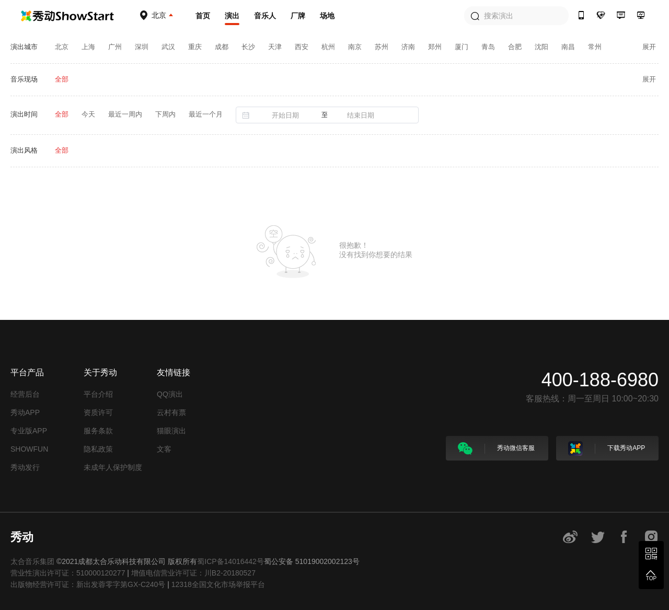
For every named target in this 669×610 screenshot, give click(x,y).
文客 (164, 449)
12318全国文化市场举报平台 (218, 584)
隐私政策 (98, 449)
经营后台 (25, 394)
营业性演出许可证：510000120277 (67, 573)
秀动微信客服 (496, 448)
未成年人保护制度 (113, 467)
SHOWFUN (29, 449)
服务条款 (98, 431)
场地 (327, 15)
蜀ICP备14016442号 (230, 561)
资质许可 (98, 412)
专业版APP (28, 431)
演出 (232, 15)
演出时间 (24, 114)
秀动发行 (25, 467)
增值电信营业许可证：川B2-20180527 (193, 573)
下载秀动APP (606, 448)
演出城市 (24, 47)
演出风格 (24, 150)
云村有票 (171, 412)
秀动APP (25, 412)
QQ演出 (170, 394)
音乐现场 (24, 79)
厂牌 (298, 15)
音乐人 (265, 15)
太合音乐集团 (32, 561)
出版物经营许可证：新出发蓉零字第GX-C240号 (87, 584)
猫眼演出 (171, 431)
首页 (202, 15)
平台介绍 (98, 394)
